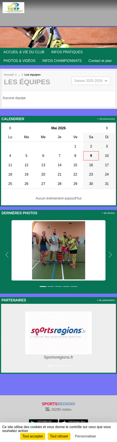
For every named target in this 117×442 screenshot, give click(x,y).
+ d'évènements (106, 119)
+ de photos (108, 213)
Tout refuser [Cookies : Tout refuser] (59, 436)
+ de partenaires (106, 300)
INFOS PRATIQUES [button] (67, 52)
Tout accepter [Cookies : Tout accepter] (32, 436)
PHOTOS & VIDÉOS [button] (19, 61)
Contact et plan (100, 61)
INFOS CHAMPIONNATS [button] (61, 61)
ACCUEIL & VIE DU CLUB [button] (23, 52)
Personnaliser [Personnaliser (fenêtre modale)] (85, 436)
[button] (7, 254)
